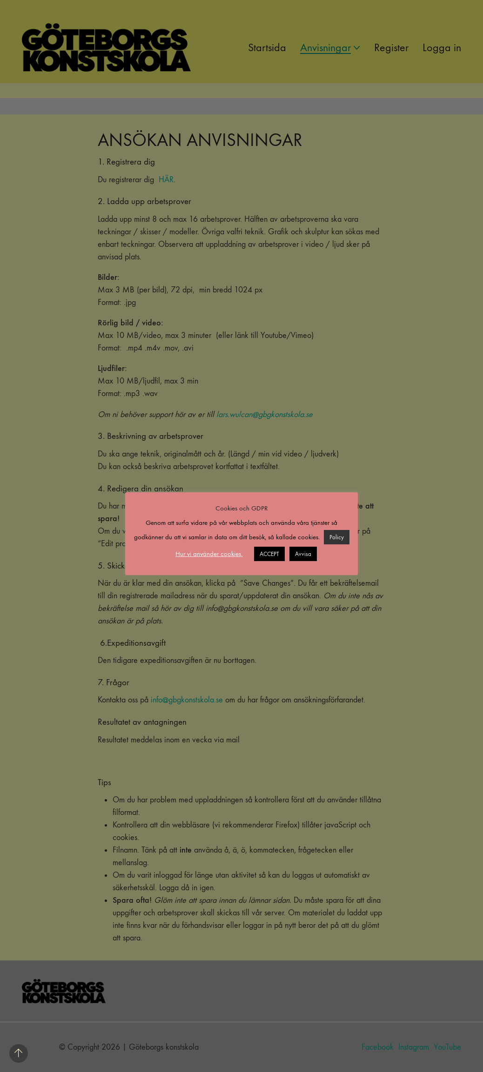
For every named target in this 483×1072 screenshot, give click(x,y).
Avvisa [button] (303, 553)
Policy (336, 537)
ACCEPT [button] (269, 553)
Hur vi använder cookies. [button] (208, 553)
